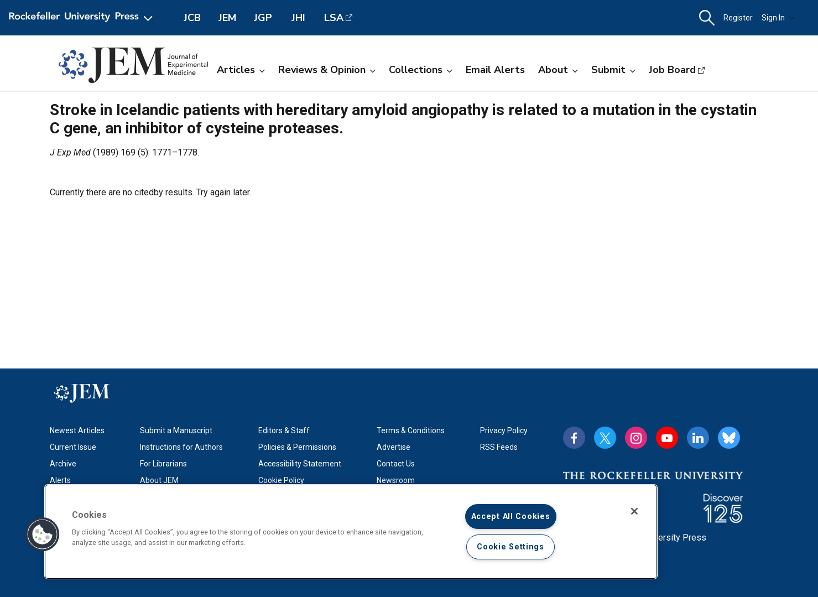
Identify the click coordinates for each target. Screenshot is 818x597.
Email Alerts (495, 70)
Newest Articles (77, 430)
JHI (298, 17)
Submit (613, 70)
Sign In (778, 18)
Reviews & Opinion (327, 70)
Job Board (672, 70)
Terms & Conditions (411, 430)
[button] (707, 18)
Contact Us (396, 463)
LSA (333, 17)
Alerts (60, 480)
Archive (63, 463)
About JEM (159, 480)
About (558, 70)
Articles (241, 70)
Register (738, 18)
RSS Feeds (499, 447)
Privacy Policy (504, 430)
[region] (351, 531)
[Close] (634, 511)
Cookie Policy (281, 480)
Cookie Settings (510, 547)
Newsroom (396, 480)
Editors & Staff (284, 430)
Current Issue (73, 447)
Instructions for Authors (181, 447)
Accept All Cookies (510, 516)
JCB (192, 17)
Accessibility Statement (299, 463)
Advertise (393, 447)
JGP (263, 17)
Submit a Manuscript (176, 430)
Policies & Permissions (297, 447)
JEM (227, 17)
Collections (420, 70)
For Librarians (163, 463)
